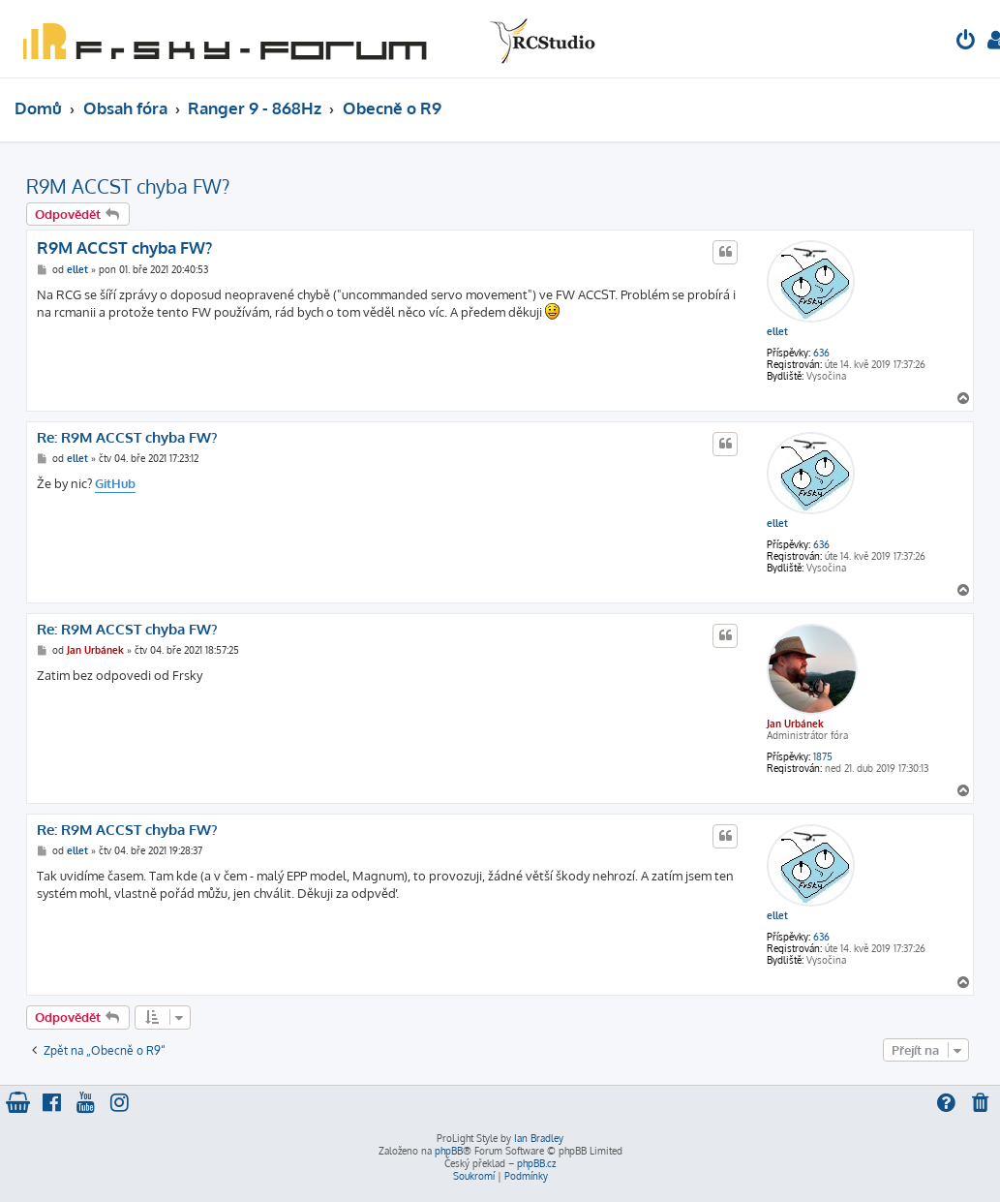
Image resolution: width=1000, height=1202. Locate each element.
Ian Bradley (538, 1138)
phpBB (449, 1150)
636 (821, 352)
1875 (823, 756)
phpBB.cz (536, 1163)
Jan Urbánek (795, 723)
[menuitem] (966, 42)
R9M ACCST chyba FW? (127, 186)
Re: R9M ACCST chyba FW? (127, 438)
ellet (777, 331)
